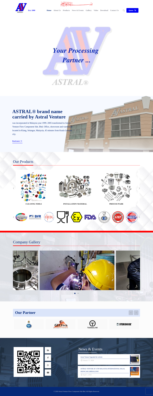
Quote (132, 10)
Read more (17, 141)
